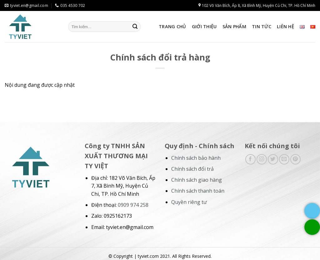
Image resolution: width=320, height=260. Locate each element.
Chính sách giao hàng (196, 179)
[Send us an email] (284, 159)
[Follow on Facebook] (250, 159)
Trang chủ (172, 26)
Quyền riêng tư (189, 202)
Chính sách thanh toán (197, 190)
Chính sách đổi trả (192, 168)
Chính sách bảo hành (196, 157)
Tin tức (261, 26)
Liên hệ (285, 26)
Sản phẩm (234, 26)
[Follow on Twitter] (273, 159)
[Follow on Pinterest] (295, 159)
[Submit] (135, 26)
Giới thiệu (204, 26)
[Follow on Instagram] (262, 159)
